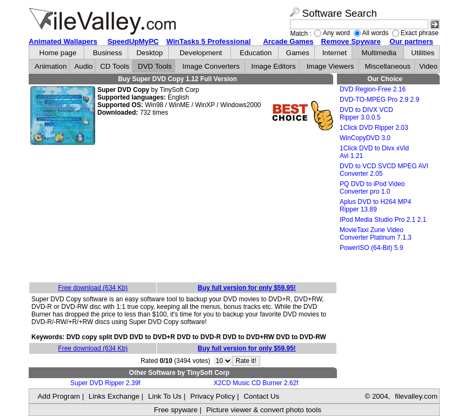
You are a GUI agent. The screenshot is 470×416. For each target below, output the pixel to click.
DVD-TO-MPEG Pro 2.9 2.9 (379, 99)
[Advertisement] (182, 214)
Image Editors (273, 66)
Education (256, 53)
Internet (334, 53)
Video (428, 66)
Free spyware (176, 410)
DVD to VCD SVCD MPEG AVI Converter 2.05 (384, 169)
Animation (51, 66)
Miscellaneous (388, 66)
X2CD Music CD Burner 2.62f (256, 383)
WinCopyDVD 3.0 (365, 138)
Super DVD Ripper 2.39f (105, 383)
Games (297, 53)
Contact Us (261, 396)
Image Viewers (330, 66)
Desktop (149, 53)
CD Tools (114, 66)
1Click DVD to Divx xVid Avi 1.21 (374, 152)
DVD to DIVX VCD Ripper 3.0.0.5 (366, 113)
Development (201, 53)
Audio (83, 66)
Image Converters (211, 66)
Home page (58, 53)
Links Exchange (114, 396)
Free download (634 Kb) (93, 288)
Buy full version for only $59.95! (246, 288)
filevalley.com (416, 396)
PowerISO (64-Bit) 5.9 (371, 248)
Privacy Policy (212, 396)
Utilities (422, 53)
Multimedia (379, 53)
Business (107, 53)
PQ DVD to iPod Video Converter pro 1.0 (372, 187)
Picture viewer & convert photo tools (263, 410)
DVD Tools (155, 66)
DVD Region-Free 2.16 (373, 89)
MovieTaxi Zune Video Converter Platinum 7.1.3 (376, 233)
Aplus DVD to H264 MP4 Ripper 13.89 (375, 205)
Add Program (58, 396)
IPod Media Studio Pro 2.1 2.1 (383, 219)
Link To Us (165, 396)
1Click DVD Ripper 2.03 (374, 127)
